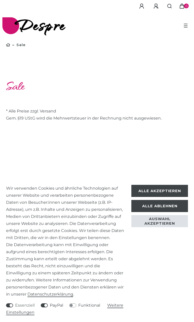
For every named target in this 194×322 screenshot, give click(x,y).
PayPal (56, 305)
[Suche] (170, 6)
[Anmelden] (142, 6)
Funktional (89, 305)
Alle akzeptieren (159, 191)
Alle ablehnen (159, 206)
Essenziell (25, 305)
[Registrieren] (157, 6)
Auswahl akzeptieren (159, 221)
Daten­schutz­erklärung (50, 294)
